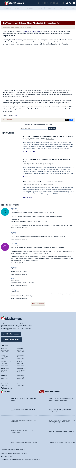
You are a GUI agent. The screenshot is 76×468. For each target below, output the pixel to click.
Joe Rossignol (50, 139)
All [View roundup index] (73, 8)
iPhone (14, 115)
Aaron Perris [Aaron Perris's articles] (20, 382)
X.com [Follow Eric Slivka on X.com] (22, 351)
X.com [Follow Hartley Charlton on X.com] (6, 371)
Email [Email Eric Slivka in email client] (18, 351)
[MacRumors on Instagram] (42, 3)
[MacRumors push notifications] (57, 3)
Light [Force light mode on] (35, 459)
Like (20, 227)
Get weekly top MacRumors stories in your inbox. (38, 124)
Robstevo (14, 208)
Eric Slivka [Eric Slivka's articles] (20, 348)
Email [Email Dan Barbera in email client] (2, 378)
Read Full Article (27, 152)
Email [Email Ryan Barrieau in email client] (18, 378)
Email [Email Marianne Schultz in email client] (18, 371)
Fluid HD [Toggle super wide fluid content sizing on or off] (27, 459)
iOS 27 (40, 8)
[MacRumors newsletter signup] (63, 3)
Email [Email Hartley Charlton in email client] (2, 371)
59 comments (37, 152)
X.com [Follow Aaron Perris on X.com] (22, 385)
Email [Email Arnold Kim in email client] (2, 351)
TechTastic (19, 40)
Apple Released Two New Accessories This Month (43, 182)
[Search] (71, 3)
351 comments (7, 119)
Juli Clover (30, 27)
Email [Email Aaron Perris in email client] (18, 385)
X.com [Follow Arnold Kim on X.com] (6, 351)
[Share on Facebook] (71, 120)
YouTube (7, 392)
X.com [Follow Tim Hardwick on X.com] (22, 365)
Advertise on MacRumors (11, 339)
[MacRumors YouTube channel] (54, 3)
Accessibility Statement (6, 456)
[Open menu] (2, 3)
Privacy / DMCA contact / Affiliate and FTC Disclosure (14, 453)
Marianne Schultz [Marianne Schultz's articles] (21, 368)
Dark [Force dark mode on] (38, 459)
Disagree (24, 227)
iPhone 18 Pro (7, 8)
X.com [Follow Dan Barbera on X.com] (6, 378)
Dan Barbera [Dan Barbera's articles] (4, 375)
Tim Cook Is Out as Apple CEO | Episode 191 (62, 442)
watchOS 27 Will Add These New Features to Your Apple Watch (48, 137)
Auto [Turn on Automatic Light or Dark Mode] (31, 459)
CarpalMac (14, 243)
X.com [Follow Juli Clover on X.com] (6, 358)
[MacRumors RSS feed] (60, 3)
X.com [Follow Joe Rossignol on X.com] (22, 358)
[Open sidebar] (74, 3)
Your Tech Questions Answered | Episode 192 (62, 431)
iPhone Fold (18, 8)
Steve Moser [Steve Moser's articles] (4, 382)
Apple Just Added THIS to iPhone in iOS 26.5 (24, 442)
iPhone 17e (62, 8)
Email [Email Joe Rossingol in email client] (18, 358)
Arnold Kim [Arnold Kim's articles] (4, 348)
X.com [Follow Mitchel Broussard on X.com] (6, 365)
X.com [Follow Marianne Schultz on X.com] (22, 371)
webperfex (14, 267)
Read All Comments (38, 303)
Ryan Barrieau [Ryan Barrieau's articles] (21, 375)
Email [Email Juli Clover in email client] (2, 358)
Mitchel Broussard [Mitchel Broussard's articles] (5, 361)
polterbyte (14, 290)
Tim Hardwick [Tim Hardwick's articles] (20, 361)
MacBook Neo (51, 8)
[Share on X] (67, 120)
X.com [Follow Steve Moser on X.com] (6, 385)
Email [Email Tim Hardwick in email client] (18, 365)
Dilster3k (13, 232)
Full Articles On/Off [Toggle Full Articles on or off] (15, 459)
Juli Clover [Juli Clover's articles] (4, 355)
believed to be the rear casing (32, 31)
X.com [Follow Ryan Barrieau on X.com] (22, 378)
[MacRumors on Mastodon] (51, 3)
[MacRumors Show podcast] (38, 3)
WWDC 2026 (30, 8)
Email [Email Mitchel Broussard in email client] (2, 365)
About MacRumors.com (11, 334)
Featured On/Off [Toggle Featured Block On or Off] (5, 459)
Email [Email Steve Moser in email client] (2, 385)
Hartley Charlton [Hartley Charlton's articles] (5, 368)
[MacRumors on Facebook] (45, 3)
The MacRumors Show (52, 392)
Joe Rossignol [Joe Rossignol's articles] (21, 355)
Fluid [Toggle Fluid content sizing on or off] (22, 459)
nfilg (12, 278)
